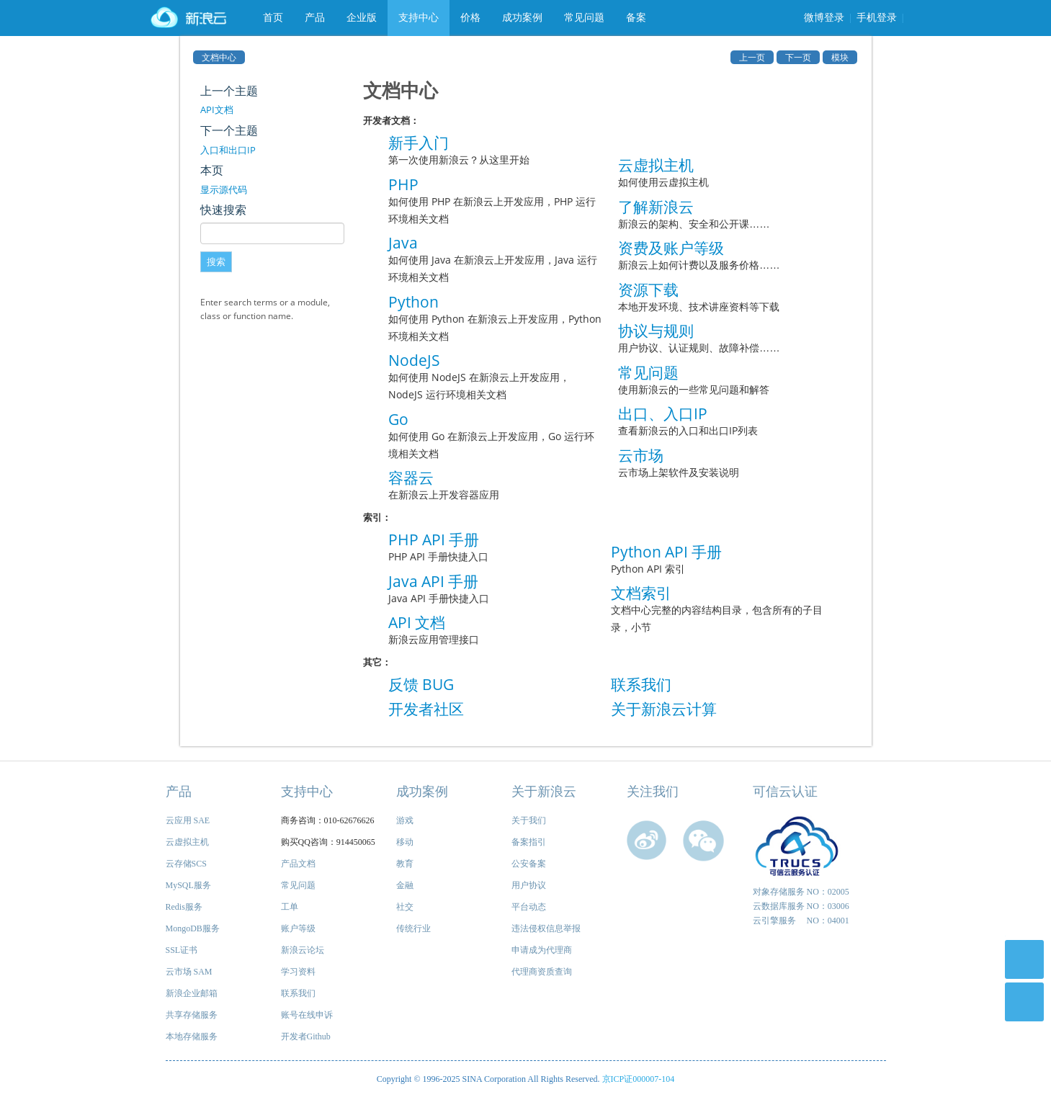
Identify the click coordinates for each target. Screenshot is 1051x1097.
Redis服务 (184, 907)
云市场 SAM (189, 972)
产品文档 (298, 864)
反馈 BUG (421, 684)
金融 (404, 885)
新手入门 (418, 143)
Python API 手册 (666, 552)
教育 (404, 864)
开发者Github (306, 1036)
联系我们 (641, 684)
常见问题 (584, 17)
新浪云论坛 (302, 950)
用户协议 (528, 885)
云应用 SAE (188, 820)
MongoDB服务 (193, 928)
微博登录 (824, 17)
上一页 (752, 57)
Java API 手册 (433, 581)
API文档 (216, 109)
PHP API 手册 (433, 539)
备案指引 (528, 842)
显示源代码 (223, 189)
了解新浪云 (656, 207)
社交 (404, 907)
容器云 (411, 477)
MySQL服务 (188, 885)
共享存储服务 (192, 1015)
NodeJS (414, 360)
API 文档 (416, 622)
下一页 (798, 57)
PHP (403, 184)
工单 (289, 907)
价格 (470, 17)
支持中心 (418, 17)
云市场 (640, 455)
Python (413, 302)
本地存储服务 (192, 1036)
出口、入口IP (662, 413)
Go (398, 419)
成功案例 (522, 17)
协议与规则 (656, 331)
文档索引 (641, 593)
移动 (404, 842)
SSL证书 (182, 950)
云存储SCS (186, 864)
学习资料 (298, 972)
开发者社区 (426, 709)
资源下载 (648, 289)
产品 (315, 17)
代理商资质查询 (541, 972)
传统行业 (413, 928)
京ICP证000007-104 (638, 1079)
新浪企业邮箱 (192, 993)
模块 (840, 57)
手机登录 (877, 17)
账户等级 (298, 928)
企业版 (361, 17)
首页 (273, 17)
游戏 (404, 820)
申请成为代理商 (541, 950)
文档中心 (219, 57)
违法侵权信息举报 (546, 928)
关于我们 (528, 820)
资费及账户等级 (671, 248)
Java (403, 243)
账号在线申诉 (307, 1015)
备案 (636, 17)
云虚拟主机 (656, 165)
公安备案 (528, 864)
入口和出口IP (228, 149)
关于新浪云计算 (664, 709)
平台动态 (528, 907)
